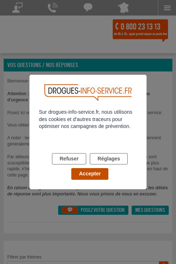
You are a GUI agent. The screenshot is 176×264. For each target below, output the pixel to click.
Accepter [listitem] (90, 173)
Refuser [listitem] (69, 159)
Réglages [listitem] (108, 159)
